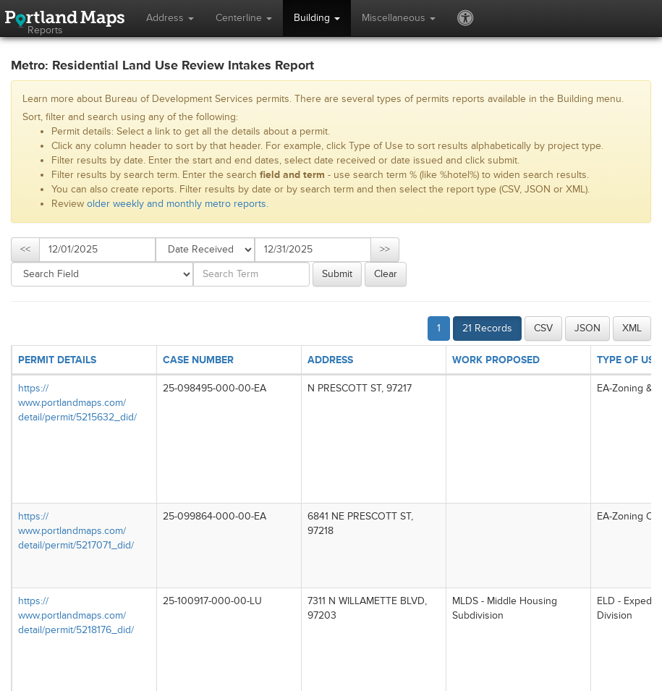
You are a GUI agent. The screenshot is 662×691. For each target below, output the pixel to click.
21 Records (487, 328)
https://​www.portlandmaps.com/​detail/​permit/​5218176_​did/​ (76, 615)
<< (25, 249)
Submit (337, 274)
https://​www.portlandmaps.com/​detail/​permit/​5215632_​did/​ (77, 402)
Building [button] (317, 18)
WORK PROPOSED (496, 360)
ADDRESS (330, 360)
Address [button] (170, 18)
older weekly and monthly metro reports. (177, 204)
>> (385, 249)
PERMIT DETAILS (57, 360)
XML (632, 328)
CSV (543, 328)
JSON (587, 328)
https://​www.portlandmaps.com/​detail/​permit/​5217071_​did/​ (76, 530)
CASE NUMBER (198, 360)
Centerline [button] (244, 18)
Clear (385, 274)
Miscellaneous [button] (399, 18)
